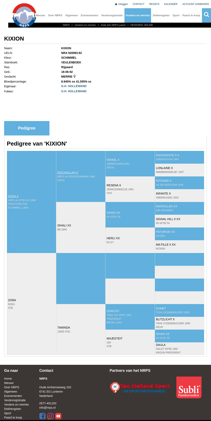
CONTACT (138, 4)
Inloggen (121, 4)
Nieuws (9, 383)
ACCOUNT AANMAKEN (195, 4)
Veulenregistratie (112, 15)
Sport (175, 15)
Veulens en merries (137, 15)
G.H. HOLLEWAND (74, 86)
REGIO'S (154, 4)
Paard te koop (191, 15)
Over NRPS (55, 15)
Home (8, 378)
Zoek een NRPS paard (111, 25)
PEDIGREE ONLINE (139, 25)
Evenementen (89, 15)
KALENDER (171, 4)
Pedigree (26, 128)
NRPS (66, 25)
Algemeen (71, 15)
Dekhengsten (161, 15)
